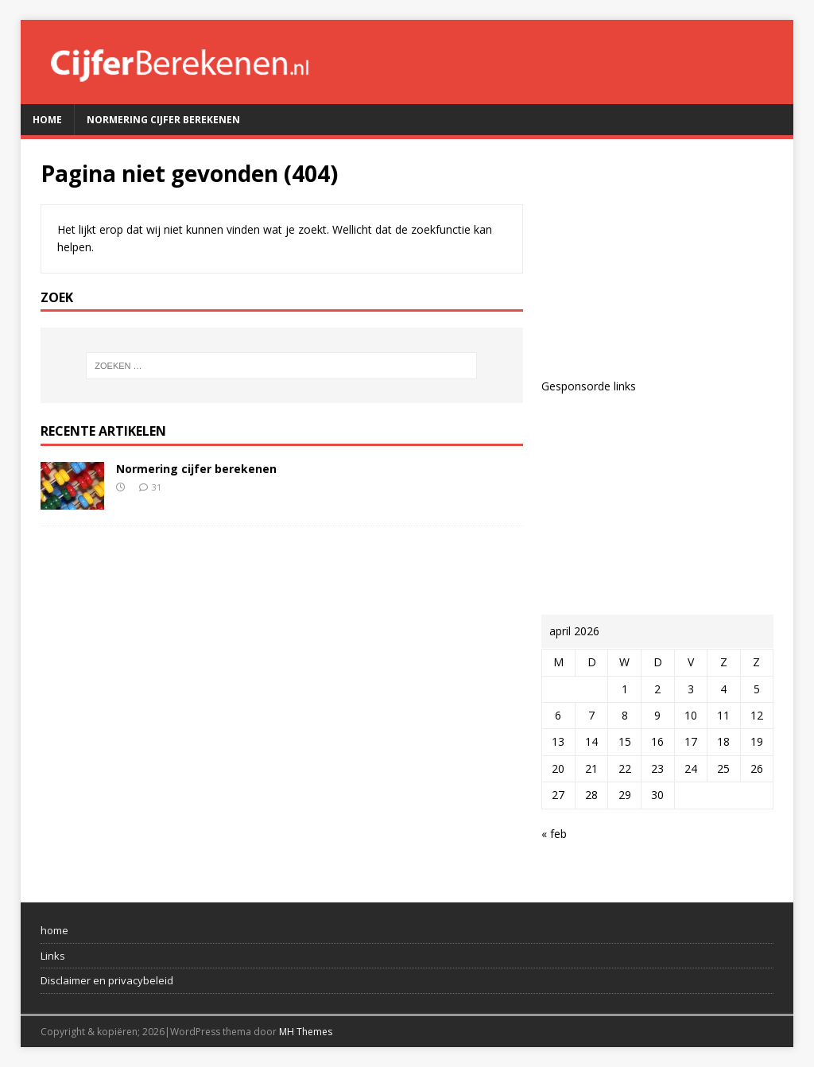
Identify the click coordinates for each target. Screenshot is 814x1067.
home (54, 930)
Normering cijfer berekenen (163, 119)
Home (47, 119)
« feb (554, 833)
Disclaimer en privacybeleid (107, 980)
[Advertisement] (657, 258)
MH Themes (305, 1031)
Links (53, 956)
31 (156, 487)
